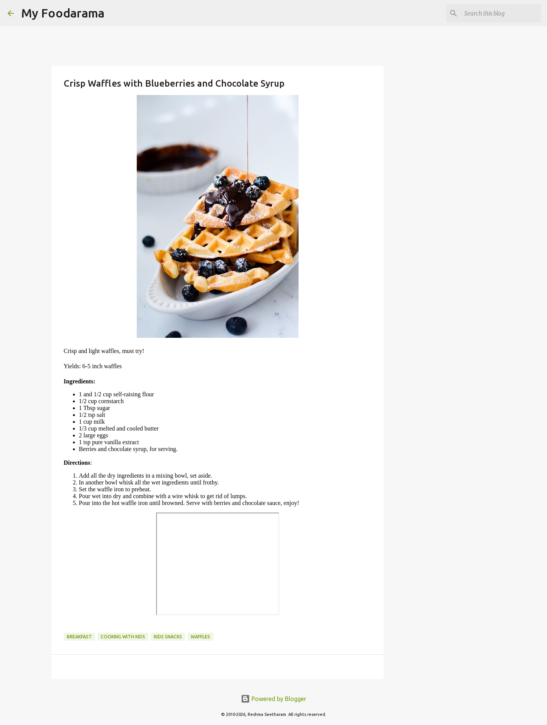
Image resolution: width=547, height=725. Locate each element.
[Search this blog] (501, 13)
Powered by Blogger (273, 698)
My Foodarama (62, 13)
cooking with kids (123, 636)
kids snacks (168, 636)
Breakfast (79, 636)
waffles (200, 636)
